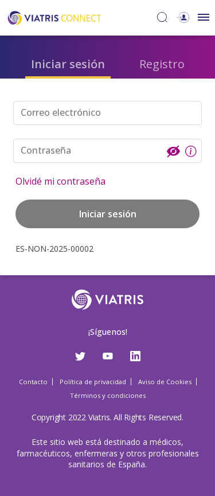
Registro (162, 64)
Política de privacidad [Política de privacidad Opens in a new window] (93, 381)
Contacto (33, 381)
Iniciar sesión (68, 64)
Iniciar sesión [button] (107, 214)
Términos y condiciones (108, 395)
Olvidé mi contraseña (60, 181)
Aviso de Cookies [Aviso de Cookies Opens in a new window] (164, 381)
